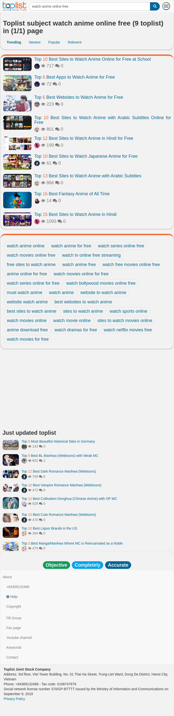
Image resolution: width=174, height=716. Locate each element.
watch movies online (27, 320)
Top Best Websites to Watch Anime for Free (78, 97)
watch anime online (26, 245)
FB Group (13, 618)
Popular (54, 42)
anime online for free (27, 273)
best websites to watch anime (83, 301)
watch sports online (128, 311)
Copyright (13, 606)
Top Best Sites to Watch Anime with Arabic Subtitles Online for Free (102, 120)
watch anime (61, 292)
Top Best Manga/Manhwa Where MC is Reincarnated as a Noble (72, 543)
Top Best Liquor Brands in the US (49, 528)
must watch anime (24, 292)
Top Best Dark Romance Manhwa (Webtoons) (59, 471)
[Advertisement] (87, 390)
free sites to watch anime (31, 264)
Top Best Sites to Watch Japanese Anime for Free (86, 156)
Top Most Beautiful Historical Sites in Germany (58, 441)
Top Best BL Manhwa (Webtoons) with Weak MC (60, 456)
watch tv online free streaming (91, 255)
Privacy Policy (14, 699)
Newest (34, 42)
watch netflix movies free (128, 329)
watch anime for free (71, 245)
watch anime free (79, 264)
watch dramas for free (75, 329)
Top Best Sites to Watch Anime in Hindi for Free (83, 138)
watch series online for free (33, 283)
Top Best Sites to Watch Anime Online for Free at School (92, 59)
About (7, 577)
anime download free (27, 329)
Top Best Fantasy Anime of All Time (72, 193)
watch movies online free (31, 255)
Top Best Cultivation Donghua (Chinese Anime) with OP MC (69, 499)
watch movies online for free (81, 273)
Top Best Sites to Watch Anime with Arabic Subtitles (87, 175)
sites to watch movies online (124, 320)
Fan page (13, 628)
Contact (12, 657)
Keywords (13, 647)
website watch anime (27, 301)
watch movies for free (28, 339)
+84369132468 (17, 587)
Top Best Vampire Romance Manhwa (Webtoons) (61, 485)
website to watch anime (103, 292)
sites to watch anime (83, 311)
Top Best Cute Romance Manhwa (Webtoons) (59, 515)
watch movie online (72, 320)
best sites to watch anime (31, 311)
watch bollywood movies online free (101, 283)
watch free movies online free (131, 264)
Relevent (74, 42)
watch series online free (121, 245)
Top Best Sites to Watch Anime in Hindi (75, 214)
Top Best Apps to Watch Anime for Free (74, 77)
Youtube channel (19, 638)
